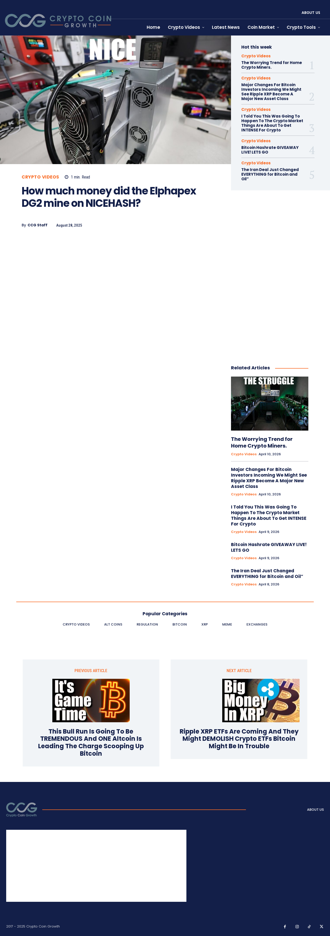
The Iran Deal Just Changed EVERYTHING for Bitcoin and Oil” (270, 174)
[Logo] (21, 810)
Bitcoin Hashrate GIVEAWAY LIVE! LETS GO (270, 150)
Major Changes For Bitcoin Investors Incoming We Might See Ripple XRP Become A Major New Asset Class (271, 91)
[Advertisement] (113, 277)
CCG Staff (37, 225)
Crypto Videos (40, 177)
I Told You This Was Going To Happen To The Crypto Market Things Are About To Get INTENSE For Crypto (272, 123)
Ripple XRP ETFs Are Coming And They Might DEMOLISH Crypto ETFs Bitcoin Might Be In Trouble (239, 739)
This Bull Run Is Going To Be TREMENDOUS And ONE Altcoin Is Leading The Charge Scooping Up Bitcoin (91, 742)
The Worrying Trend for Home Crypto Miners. (271, 65)
